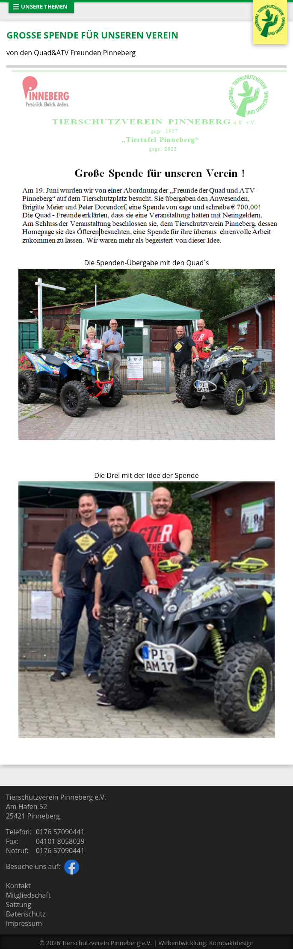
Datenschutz (26, 914)
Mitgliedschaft (28, 895)
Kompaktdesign (231, 943)
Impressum (24, 923)
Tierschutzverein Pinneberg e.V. (107, 943)
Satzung (18, 904)
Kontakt (18, 885)
